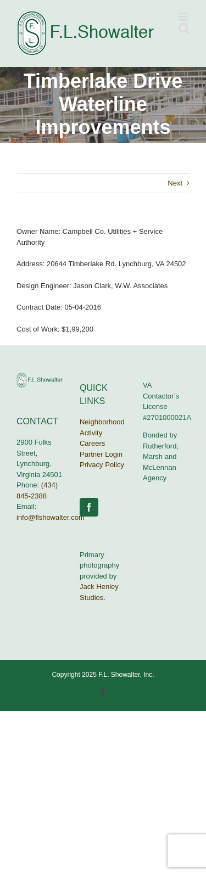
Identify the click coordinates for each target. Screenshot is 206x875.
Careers (92, 443)
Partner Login (101, 454)
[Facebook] (89, 507)
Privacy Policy (102, 465)
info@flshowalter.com (50, 517)
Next (175, 183)
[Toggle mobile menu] (184, 17)
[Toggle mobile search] (184, 28)
